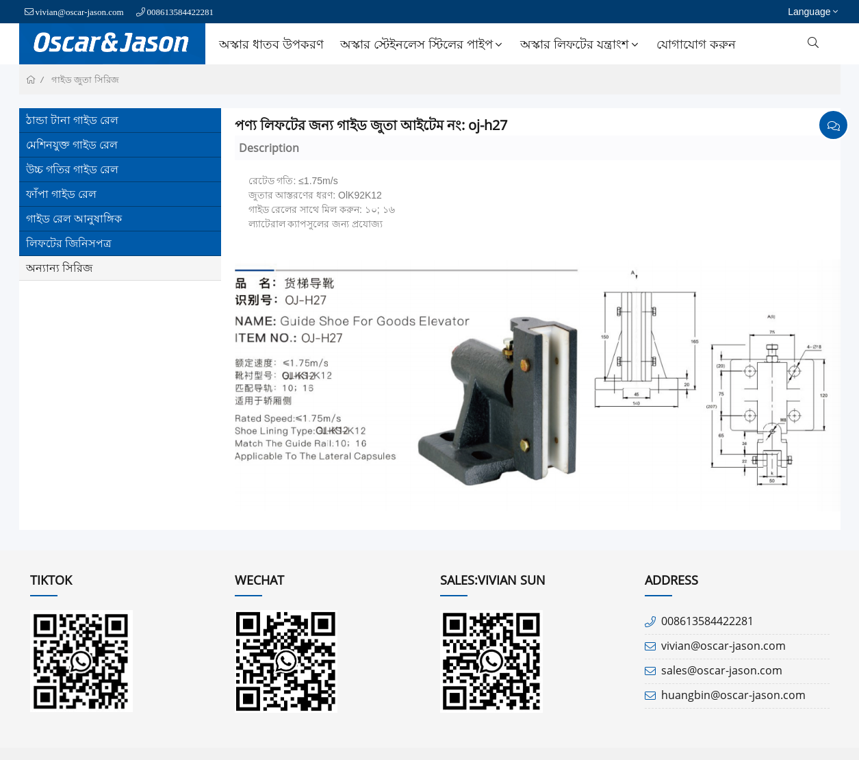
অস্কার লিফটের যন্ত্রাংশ (580, 44)
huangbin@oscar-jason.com (733, 694)
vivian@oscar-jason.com (80, 12)
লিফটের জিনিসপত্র (69, 243)
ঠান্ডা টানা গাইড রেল (72, 119)
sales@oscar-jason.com (721, 670)
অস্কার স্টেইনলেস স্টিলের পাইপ (422, 44)
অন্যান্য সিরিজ (59, 267)
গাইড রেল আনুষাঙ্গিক (74, 218)
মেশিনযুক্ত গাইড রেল (72, 144)
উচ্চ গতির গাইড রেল (72, 169)
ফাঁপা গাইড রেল (61, 193)
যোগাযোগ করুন (696, 44)
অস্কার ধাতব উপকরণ (271, 44)
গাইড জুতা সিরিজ (85, 80)
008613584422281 (180, 12)
